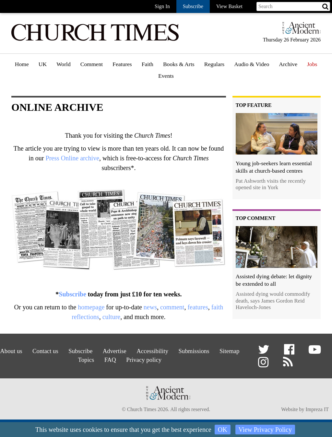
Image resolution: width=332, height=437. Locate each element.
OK (222, 429)
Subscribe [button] (193, 6)
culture (111, 316)
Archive (288, 64)
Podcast (243, 81)
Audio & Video (251, 64)
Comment (91, 64)
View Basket (229, 6)
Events (166, 76)
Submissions (212, 350)
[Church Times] (95, 40)
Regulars (214, 64)
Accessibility (169, 350)
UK (43, 64)
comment (172, 307)
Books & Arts (179, 64)
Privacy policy (161, 358)
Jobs (312, 64)
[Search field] (293, 6)
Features (122, 64)
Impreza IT (317, 410)
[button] (265, 352)
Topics (99, 358)
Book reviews (180, 82)
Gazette (215, 82)
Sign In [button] (162, 6)
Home (22, 64)
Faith (147, 64)
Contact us (57, 350)
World (63, 64)
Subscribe (72, 294)
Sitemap (70, 358)
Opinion (91, 82)
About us (21, 350)
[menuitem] (22, 67)
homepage (91, 307)
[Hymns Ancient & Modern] (300, 30)
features (197, 307)
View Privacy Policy (265, 429)
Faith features (159, 82)
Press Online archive (73, 158)
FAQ (125, 358)
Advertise (130, 350)
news (150, 307)
